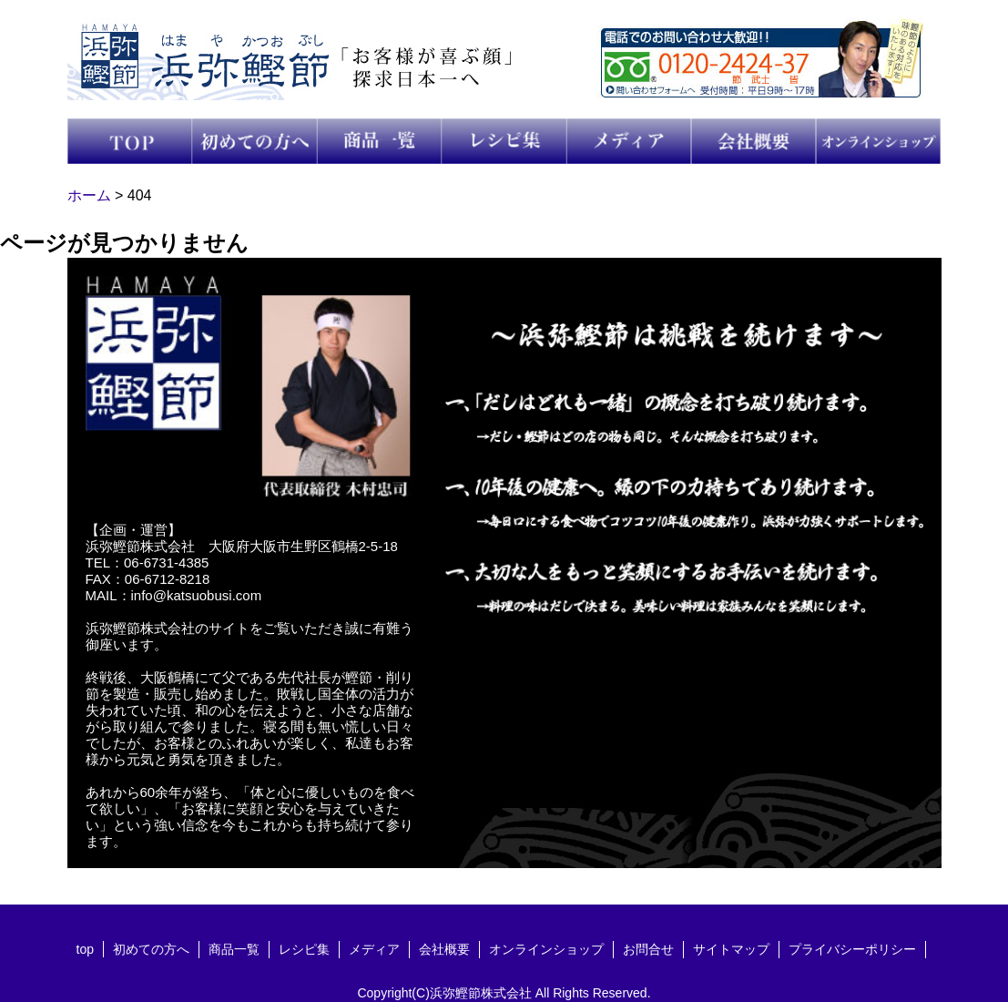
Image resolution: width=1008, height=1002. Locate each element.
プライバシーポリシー (852, 949)
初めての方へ (151, 949)
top (85, 949)
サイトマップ (731, 949)
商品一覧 (234, 949)
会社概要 (444, 949)
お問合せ (648, 949)
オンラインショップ (546, 949)
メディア (374, 949)
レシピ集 (304, 949)
